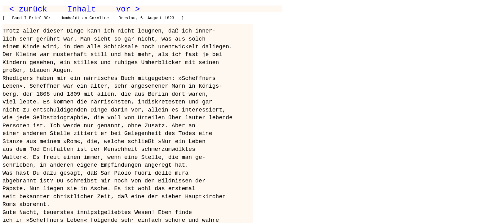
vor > (128, 9)
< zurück (28, 9)
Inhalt (82, 9)
